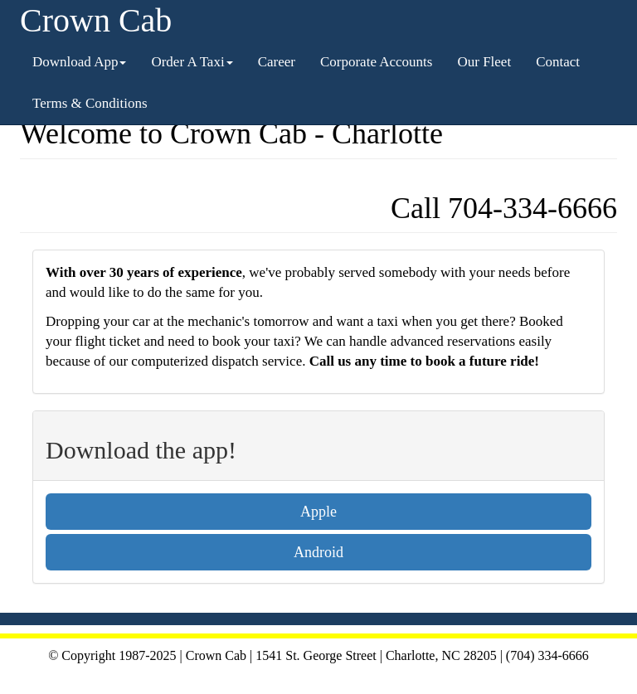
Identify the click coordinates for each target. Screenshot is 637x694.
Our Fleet (484, 62)
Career (276, 62)
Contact (558, 62)
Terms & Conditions (90, 103)
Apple (318, 511)
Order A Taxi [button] (191, 62)
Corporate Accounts (376, 62)
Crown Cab (96, 20)
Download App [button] (79, 62)
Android (318, 552)
